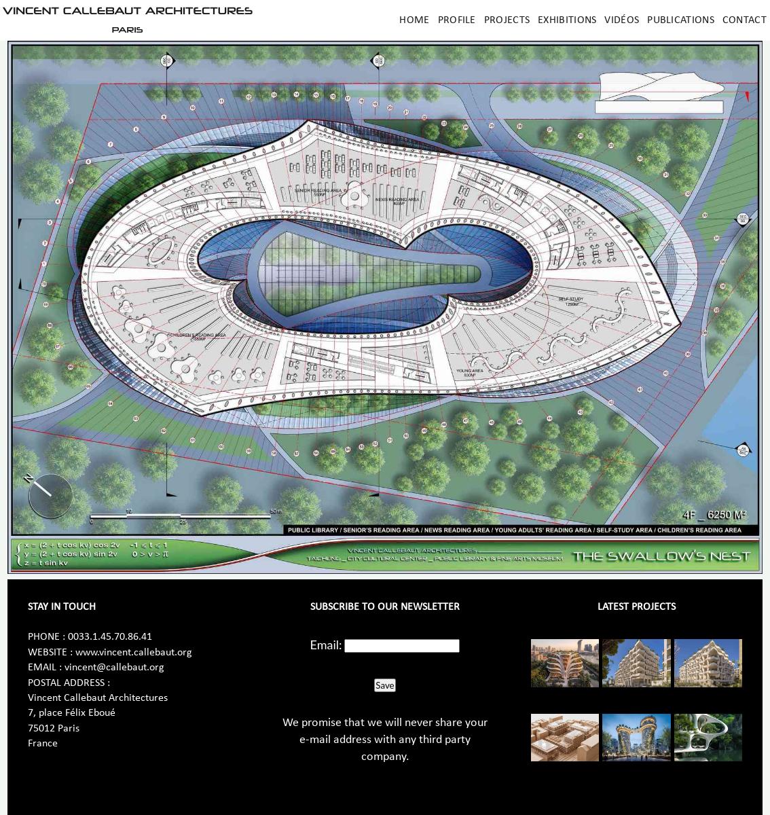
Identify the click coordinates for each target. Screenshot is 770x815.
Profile (457, 20)
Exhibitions (567, 20)
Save (384, 685)
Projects (507, 20)
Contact (744, 20)
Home (414, 20)
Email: (326, 644)
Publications (680, 20)
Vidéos (621, 20)
